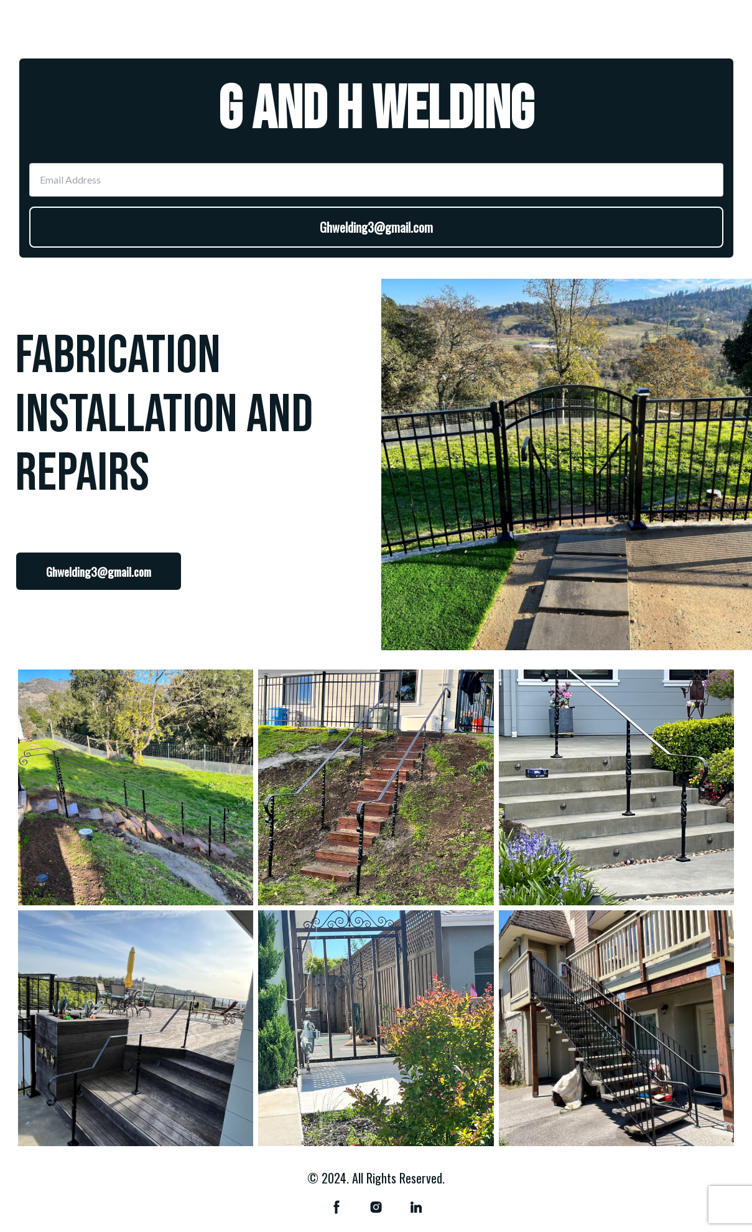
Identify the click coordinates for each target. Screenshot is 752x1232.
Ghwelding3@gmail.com (376, 227)
